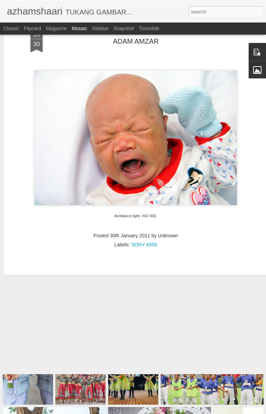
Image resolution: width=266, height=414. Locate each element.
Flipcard (32, 28)
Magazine (56, 28)
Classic (11, 28)
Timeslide (149, 28)
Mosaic (79, 28)
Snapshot (124, 28)
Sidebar (100, 28)
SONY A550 (144, 215)
